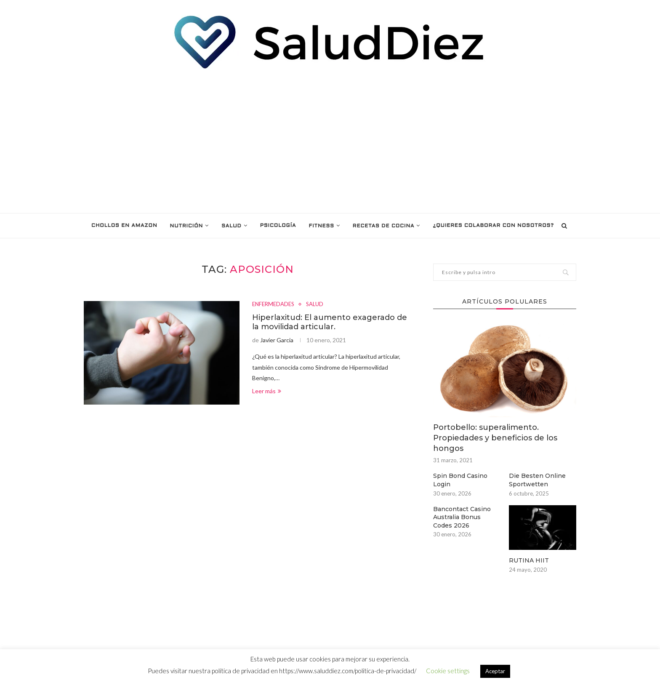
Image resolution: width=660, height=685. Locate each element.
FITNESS (321, 226)
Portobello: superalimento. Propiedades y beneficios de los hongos (495, 438)
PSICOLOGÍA (278, 225)
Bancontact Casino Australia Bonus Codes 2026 (462, 517)
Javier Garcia (276, 340)
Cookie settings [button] (448, 670)
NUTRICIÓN (186, 226)
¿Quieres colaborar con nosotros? (493, 225)
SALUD (231, 226)
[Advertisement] (330, 141)
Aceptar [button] (495, 671)
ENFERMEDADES (273, 304)
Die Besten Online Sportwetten (537, 480)
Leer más (266, 390)
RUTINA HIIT (529, 560)
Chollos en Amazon (124, 225)
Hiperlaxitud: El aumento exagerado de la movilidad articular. (329, 322)
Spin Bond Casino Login (460, 480)
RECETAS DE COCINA (384, 226)
